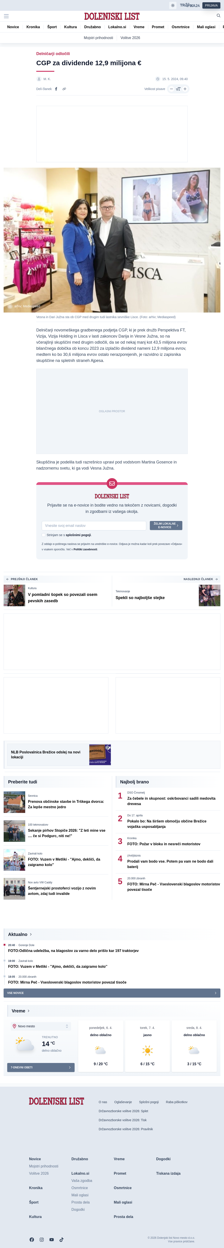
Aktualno (17, 934)
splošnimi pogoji (78, 535)
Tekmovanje (123, 591)
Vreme (18, 1011)
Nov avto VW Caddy (40, 882)
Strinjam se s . (69, 535)
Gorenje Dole (26, 945)
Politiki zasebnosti (85, 549)
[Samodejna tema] (172, 5)
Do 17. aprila (135, 815)
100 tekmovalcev (38, 824)
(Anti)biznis (134, 855)
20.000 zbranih (136, 878)
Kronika (132, 838)
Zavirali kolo (35, 853)
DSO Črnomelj (136, 792)
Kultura (32, 588)
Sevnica (33, 795)
